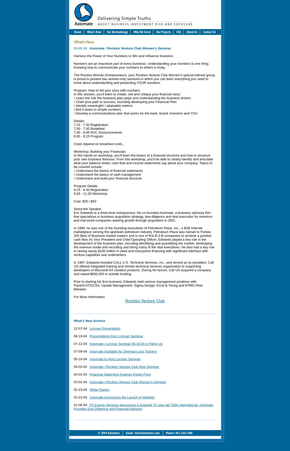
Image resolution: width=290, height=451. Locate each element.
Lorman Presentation (105, 328)
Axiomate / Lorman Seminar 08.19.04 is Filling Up (126, 344)
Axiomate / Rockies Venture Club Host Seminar (124, 367)
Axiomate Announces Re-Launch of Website (122, 397)
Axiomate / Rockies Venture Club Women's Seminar (128, 382)
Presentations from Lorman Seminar (116, 336)
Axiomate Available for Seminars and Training (123, 351)
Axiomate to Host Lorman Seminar (115, 359)
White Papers (100, 390)
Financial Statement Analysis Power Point (120, 374)
